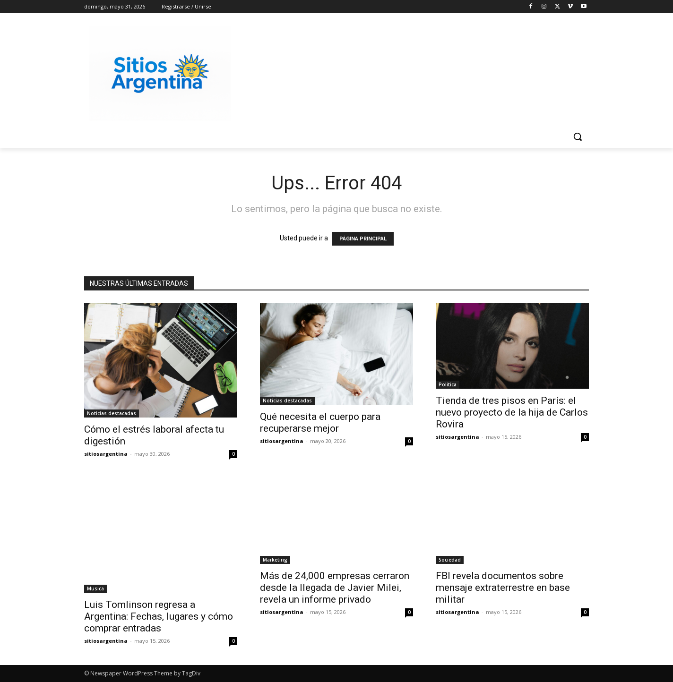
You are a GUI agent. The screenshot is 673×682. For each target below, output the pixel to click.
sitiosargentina (106, 453)
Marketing (275, 559)
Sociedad (450, 559)
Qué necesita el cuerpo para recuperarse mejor (320, 422)
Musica (95, 588)
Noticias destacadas (111, 413)
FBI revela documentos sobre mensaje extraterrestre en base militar (503, 587)
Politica (448, 384)
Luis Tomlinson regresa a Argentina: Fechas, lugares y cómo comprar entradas (158, 616)
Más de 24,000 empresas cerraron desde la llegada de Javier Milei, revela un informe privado (334, 587)
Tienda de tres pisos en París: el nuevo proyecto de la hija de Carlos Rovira (512, 412)
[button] (577, 136)
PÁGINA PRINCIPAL (363, 239)
